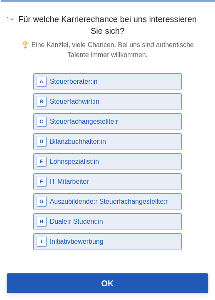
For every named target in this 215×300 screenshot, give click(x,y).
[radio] (107, 81)
